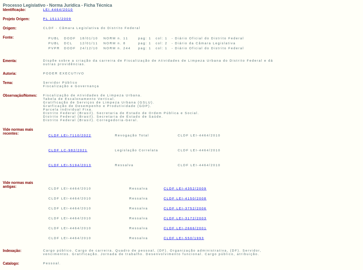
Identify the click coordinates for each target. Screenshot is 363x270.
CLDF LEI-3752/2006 (185, 208)
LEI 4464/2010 (58, 9)
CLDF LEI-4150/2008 (185, 198)
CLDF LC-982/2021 (68, 150)
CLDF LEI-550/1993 (184, 238)
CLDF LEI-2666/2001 (185, 228)
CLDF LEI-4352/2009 (185, 188)
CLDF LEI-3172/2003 (185, 218)
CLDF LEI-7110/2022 (70, 135)
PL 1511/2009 (57, 19)
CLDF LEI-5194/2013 (70, 165)
